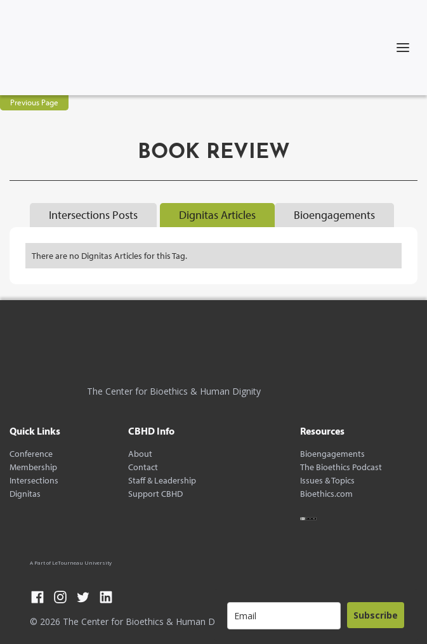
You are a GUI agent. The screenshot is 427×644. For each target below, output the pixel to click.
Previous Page (34, 102)
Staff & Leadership (162, 480)
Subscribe (375, 615)
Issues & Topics (327, 480)
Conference (31, 454)
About (140, 454)
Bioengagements (332, 454)
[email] (284, 615)
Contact (143, 467)
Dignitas (25, 494)
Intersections (34, 480)
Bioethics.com (326, 494)
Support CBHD (155, 494)
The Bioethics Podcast (341, 467)
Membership (33, 467)
